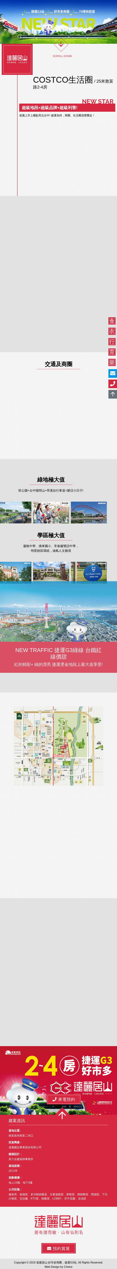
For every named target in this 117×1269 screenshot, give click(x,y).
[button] (64, 1099)
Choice (68, 1266)
